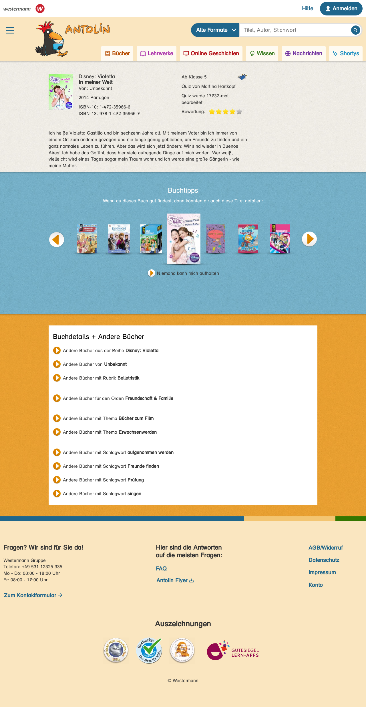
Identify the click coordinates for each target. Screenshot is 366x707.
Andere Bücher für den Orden (118, 398)
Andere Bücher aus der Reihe (110, 350)
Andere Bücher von (95, 364)
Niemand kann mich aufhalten (188, 273)
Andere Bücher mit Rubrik (101, 378)
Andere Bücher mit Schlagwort (118, 452)
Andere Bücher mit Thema (108, 418)
